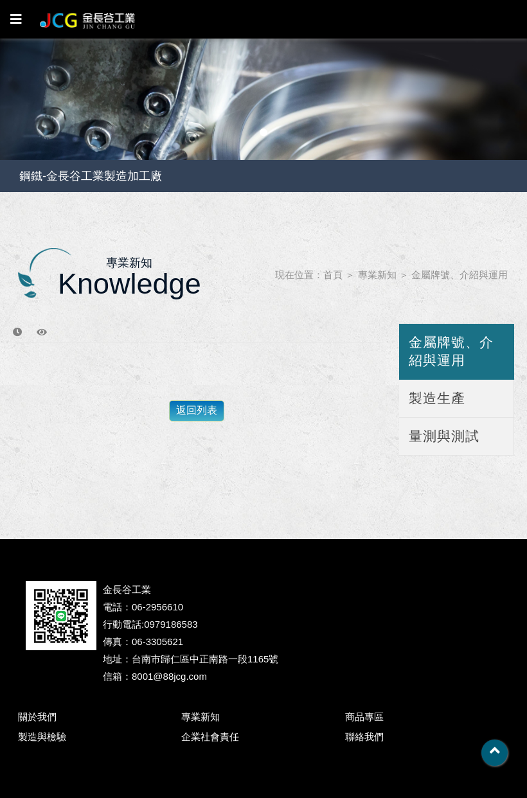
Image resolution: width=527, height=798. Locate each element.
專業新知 (377, 274)
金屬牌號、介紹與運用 (459, 274)
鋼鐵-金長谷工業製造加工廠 (90, 176)
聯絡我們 (364, 736)
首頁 (333, 274)
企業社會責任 (210, 736)
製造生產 (437, 398)
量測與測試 (444, 436)
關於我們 (37, 716)
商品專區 (364, 716)
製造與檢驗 (42, 736)
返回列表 (196, 410)
